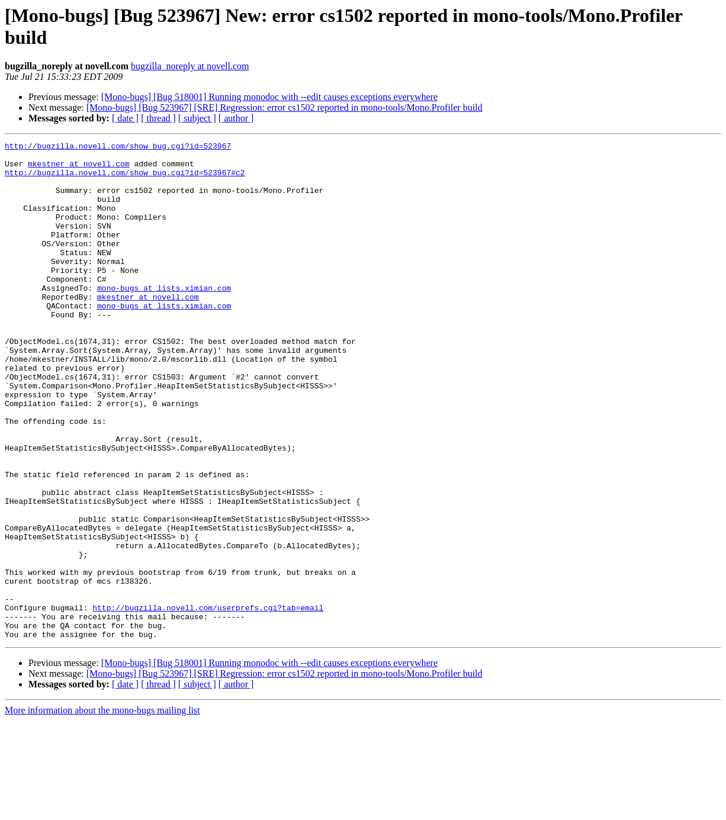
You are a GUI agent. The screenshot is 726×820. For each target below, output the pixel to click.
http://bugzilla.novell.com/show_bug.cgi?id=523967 (118, 147)
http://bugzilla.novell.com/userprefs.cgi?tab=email (207, 701)
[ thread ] (158, 118)
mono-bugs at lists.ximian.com (164, 318)
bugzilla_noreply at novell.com (190, 66)
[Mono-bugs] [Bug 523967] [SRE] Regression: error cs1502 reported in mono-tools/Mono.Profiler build (284, 107)
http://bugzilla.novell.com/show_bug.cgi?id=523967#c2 (125, 179)
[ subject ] (197, 118)
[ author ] (236, 118)
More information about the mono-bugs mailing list (102, 810)
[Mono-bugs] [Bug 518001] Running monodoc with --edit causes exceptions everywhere (269, 97)
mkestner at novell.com (79, 168)
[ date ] (125, 118)
